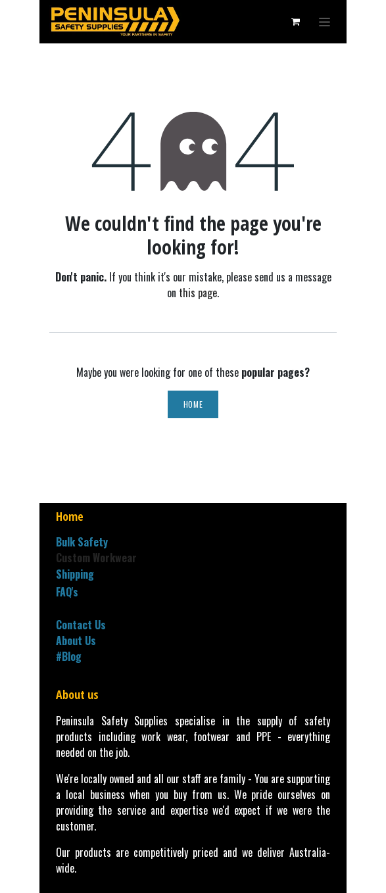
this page (198, 293)
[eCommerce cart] (295, 22)
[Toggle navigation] (324, 22)
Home (193, 404)
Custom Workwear (96, 558)
